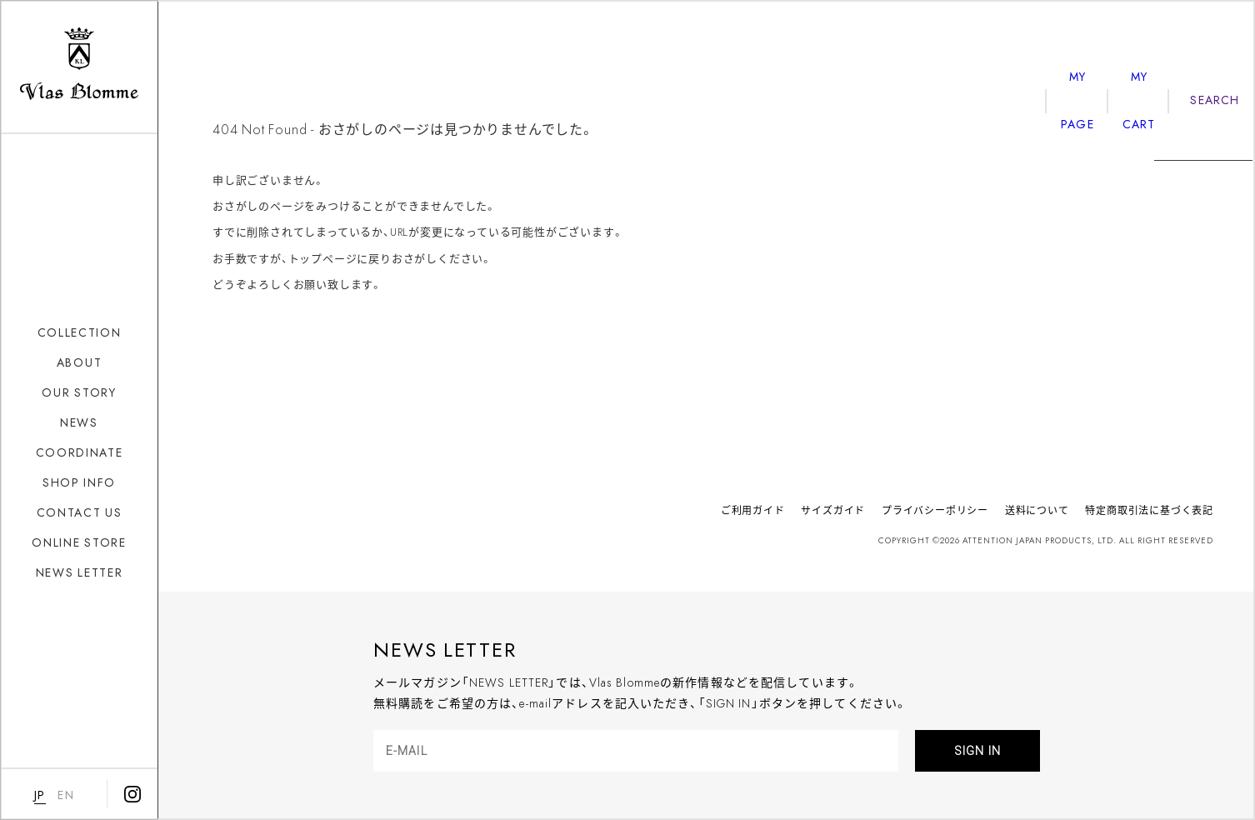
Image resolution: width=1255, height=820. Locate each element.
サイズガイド (833, 510)
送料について (1037, 510)
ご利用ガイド (753, 510)
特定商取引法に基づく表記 (1149, 510)
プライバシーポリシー (935, 510)
